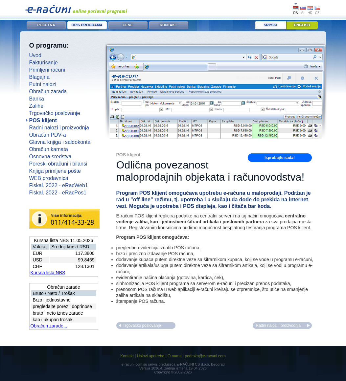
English (302, 25)
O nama (175, 356)
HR (310, 13)
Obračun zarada (48, 91)
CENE (128, 25)
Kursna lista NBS (48, 272)
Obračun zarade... (49, 325)
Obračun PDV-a (47, 135)
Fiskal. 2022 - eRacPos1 (57, 192)
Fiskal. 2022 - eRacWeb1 (58, 185)
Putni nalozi (43, 84)
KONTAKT (168, 25)
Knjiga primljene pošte (55, 171)
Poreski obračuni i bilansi (58, 164)
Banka (36, 98)
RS (295, 13)
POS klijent (43, 120)
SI (302, 13)
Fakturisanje (43, 62)
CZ (317, 13)
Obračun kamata (48, 149)
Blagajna (39, 77)
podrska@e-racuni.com (205, 356)
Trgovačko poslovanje (54, 113)
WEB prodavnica (48, 178)
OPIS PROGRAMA (87, 25)
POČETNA (46, 25)
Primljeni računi (47, 70)
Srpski (270, 25)
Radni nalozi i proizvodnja (59, 127)
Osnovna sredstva (50, 156)
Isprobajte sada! (280, 157)
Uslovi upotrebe (150, 356)
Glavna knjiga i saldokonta (60, 142)
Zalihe (36, 106)
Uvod (35, 55)
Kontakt (127, 356)
